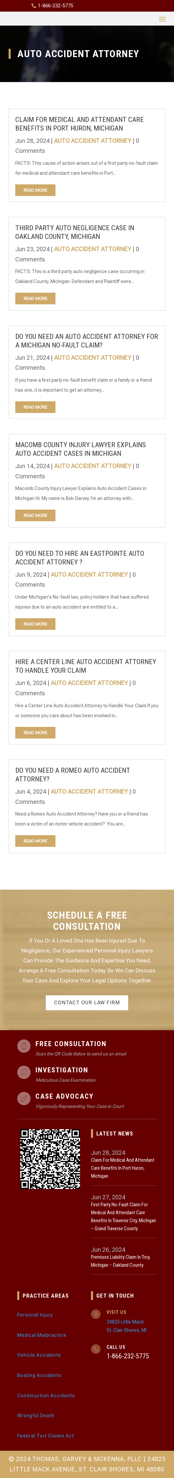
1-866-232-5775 (55, 6)
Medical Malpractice (41, 1335)
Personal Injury (35, 1315)
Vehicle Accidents (39, 1355)
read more (35, 190)
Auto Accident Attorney (92, 140)
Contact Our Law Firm (87, 1003)
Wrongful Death (35, 1415)
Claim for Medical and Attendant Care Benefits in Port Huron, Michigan (122, 1168)
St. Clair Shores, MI (126, 1330)
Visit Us (117, 1312)
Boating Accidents (39, 1375)
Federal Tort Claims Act (45, 1435)
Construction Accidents (46, 1395)
